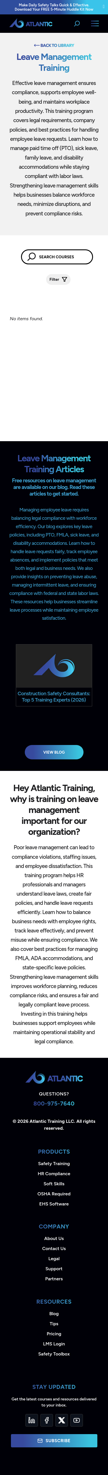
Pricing (54, 1333)
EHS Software (54, 1204)
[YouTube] (76, 1420)
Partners (54, 1278)
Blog (53, 1313)
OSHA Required (54, 1194)
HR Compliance (54, 1173)
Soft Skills (53, 1183)
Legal (54, 1258)
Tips (54, 1323)
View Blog (54, 752)
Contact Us (54, 1248)
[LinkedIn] (31, 1420)
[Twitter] (61, 1420)
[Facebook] (46, 1420)
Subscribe (53, 1440)
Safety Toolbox (54, 1354)
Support (54, 1268)
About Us (54, 1238)
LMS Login (54, 1344)
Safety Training (54, 1163)
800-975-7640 (54, 1103)
